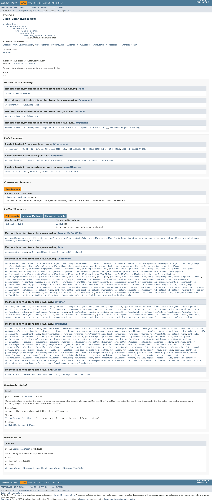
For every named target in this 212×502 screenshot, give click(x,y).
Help (60, 3)
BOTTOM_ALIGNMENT (34, 160)
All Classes (57, 8)
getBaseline (56, 238)
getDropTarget (92, 337)
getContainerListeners (187, 309)
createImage (99, 331)
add (7, 307)
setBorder (60, 290)
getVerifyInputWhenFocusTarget (21, 277)
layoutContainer (129, 238)
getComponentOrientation (58, 337)
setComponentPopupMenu (78, 290)
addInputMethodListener (128, 329)
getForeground (12, 339)
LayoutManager (26, 45)
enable (130, 263)
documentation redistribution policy (119, 499)
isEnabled (26, 347)
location (68, 350)
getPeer (191, 342)
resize (160, 358)
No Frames (42, 8)
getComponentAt (90, 309)
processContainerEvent (143, 314)
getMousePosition (77, 312)
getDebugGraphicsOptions (94, 269)
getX (99, 277)
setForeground (12, 293)
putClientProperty (41, 285)
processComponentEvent (47, 352)
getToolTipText (104, 274)
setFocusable (66, 360)
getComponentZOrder (164, 309)
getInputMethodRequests (183, 339)
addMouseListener (168, 329)
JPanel (81, 88)
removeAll (194, 314)
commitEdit (32, 238)
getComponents (145, 309)
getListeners (83, 271)
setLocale (132, 360)
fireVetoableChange (15, 266)
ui (42, 149)
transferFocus (36, 363)
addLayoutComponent (15, 238)
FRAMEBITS (35, 172)
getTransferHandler (164, 274)
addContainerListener (43, 307)
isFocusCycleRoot (134, 312)
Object (57, 369)
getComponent (74, 309)
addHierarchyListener (104, 329)
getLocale (28, 342)
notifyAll (67, 374)
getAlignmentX (74, 266)
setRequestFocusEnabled (186, 293)
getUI (31, 252)
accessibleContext (14, 160)
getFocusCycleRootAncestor (115, 337)
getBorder (145, 266)
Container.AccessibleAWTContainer (22, 116)
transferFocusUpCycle (81, 363)
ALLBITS (16, 172)
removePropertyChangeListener (78, 358)
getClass (36, 374)
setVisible (90, 295)
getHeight (165, 269)
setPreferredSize (163, 293)
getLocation (98, 271)
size (14, 363)
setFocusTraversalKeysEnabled (91, 360)
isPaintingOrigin (64, 279)
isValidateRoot (125, 279)
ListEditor (11, 197)
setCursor (37, 360)
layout (37, 314)
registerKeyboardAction (65, 285)
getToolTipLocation (85, 274)
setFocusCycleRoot (63, 317)
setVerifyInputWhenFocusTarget (67, 295)
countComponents (190, 307)
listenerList (11, 149)
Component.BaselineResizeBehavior (59, 127)
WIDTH (77, 172)
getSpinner (98, 238)
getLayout (62, 312)
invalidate (102, 312)
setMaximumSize (86, 293)
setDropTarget (51, 360)
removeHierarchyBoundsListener (70, 355)
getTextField (112, 238)
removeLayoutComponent (16, 241)
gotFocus (107, 344)
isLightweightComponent (160, 277)
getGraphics (152, 269)
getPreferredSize (14, 274)
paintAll (179, 350)
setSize (181, 360)
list (45, 314)
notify (57, 374)
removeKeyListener (154, 355)
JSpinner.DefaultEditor (23, 63)
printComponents (121, 314)
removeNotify (137, 285)
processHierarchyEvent (123, 352)
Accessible (114, 45)
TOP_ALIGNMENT (107, 160)
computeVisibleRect (79, 263)
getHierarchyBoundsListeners (64, 339)
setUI (68, 252)
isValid (9, 350)
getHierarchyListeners (92, 339)
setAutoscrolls (29, 290)
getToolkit (81, 344)
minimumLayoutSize (148, 238)
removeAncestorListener (117, 285)
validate (179, 317)
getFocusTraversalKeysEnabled (166, 337)
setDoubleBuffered (147, 290)
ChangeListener (129, 45)
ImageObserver (10, 45)
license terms (85, 499)
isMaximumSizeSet (139, 347)
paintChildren (164, 279)
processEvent (163, 314)
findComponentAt (39, 309)
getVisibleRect (76, 277)
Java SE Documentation (64, 495)
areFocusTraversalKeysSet (166, 307)
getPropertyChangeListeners (19, 344)
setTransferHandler (32, 295)
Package (15, 3)
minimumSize (71, 314)
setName (171, 360)
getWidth (90, 277)
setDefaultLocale (127, 290)
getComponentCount (127, 309)
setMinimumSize (103, 293)
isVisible (20, 350)
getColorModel (12, 337)
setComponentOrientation (17, 360)
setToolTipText (12, 295)
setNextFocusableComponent (126, 293)
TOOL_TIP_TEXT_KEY (29, 149)
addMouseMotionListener (191, 329)
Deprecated (44, 3)
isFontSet (89, 347)
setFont (200, 290)
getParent (180, 342)
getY (106, 277)
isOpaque (196, 277)
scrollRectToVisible (162, 287)
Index (54, 3)
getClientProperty (173, 266)
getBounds (157, 266)
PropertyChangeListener (63, 45)
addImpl (60, 307)
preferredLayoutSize (170, 238)
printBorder (68, 282)
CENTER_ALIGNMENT (54, 160)
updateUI (77, 252)
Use (30, 3)
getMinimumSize (130, 271)
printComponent (100, 282)
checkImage (44, 331)
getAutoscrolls (130, 266)
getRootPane (58, 274)
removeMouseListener (175, 355)
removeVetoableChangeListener (161, 285)
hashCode (47, 374)
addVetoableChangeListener (53, 263)
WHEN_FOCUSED (113, 149)
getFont (187, 337)
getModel (60, 224)
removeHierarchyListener (101, 355)
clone (8, 374)
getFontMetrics (136, 269)
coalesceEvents (72, 331)
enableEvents (11, 334)
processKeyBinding (147, 282)
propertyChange (190, 238)
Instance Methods (32, 216)
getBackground (179, 334)
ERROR (25, 172)
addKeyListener (150, 329)
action (8, 329)
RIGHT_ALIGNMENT (90, 160)
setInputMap (51, 293)
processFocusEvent (69, 352)
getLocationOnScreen (60, 342)
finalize (25, 374)
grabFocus (115, 277)
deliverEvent (11, 309)
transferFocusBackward (56, 363)
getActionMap (58, 266)
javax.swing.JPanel (27, 33)
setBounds (179, 358)
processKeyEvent (167, 282)
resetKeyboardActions (116, 287)
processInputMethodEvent (149, 352)
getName (169, 342)
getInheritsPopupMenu (182, 269)
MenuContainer (42, 45)
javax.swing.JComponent (26, 31)
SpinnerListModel (14, 224)
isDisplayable (12, 347)
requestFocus (34, 287)
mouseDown (91, 350)
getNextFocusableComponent (154, 271)
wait (76, 374)
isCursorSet (185, 344)
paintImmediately (14, 282)
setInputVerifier (68, 293)
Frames (33, 8)
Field (20, 11)
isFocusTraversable (72, 347)
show (199, 360)
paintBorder (149, 279)
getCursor (78, 337)
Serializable (83, 45)
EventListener (99, 45)
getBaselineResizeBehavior (77, 238)
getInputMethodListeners (156, 339)
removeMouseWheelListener (47, 358)
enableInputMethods (30, 334)
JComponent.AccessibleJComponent (22, 105)
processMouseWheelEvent (176, 352)
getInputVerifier (42, 271)
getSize (69, 274)
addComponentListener (30, 329)
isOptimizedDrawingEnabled (18, 279)
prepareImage (11, 352)
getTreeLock (94, 344)
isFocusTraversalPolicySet (18, 314)
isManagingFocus (182, 277)
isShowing (196, 347)
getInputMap (11, 271)
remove (175, 314)
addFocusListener (51, 329)
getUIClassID (43, 252)
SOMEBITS (68, 172)
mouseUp (151, 350)
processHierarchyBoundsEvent (95, 352)
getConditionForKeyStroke (67, 269)
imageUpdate (144, 344)
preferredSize (104, 314)
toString (22, 363)
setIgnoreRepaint (116, 360)
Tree (35, 3)
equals (16, 374)
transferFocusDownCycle (161, 317)
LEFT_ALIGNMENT (72, 160)
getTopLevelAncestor (142, 274)
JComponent (85, 100)
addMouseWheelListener (16, 331)
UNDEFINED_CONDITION (55, 149)
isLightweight (122, 347)
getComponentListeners (32, 337)
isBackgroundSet (169, 344)
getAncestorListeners (110, 266)
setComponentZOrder (42, 317)
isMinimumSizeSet (159, 347)
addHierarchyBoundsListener (77, 329)
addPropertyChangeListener (79, 307)
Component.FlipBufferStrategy (125, 127)
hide (124, 277)
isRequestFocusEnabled (104, 279)
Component (81, 122)
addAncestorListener (15, 263)
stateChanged (36, 241)
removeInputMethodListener (129, 355)
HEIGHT (45, 172)
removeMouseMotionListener (18, 358)
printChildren (84, 282)
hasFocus (131, 344)
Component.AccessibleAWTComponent (22, 127)
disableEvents (173, 331)
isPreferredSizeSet (179, 347)
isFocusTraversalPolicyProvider (180, 312)
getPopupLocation (178, 271)
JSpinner (7, 52)
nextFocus (168, 350)
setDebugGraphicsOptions (104, 290)
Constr (27, 11)
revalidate (144, 287)
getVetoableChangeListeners (53, 277)
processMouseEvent (186, 282)
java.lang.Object (10, 24)
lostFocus (79, 350)
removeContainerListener (17, 317)
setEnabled (164, 290)
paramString (58, 252)
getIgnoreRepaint (114, 339)
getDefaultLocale (117, 269)
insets (92, 312)
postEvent (191, 350)
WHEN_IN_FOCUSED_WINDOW (134, 149)
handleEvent (119, 344)
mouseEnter (115, 350)
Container (80, 111)
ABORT (8, 172)
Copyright (5, 499)
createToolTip (109, 263)
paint (137, 279)
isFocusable (39, 347)
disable (121, 263)
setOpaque (147, 293)
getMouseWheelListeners (151, 342)
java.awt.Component (17, 26)
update (129, 295)
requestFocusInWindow (69, 287)
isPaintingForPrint (44, 279)
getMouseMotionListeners (105, 342)
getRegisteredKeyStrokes (37, 274)
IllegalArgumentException (18, 418)
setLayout (142, 317)
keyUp (39, 350)
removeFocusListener (42, 355)
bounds (33, 331)
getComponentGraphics (16, 269)
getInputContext (133, 339)
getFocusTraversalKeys (16, 312)
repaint (182, 285)
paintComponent (180, 279)
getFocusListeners (140, 337)
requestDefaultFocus (15, 287)
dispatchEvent (190, 331)
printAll (56, 282)
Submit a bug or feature (11, 493)
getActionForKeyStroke (38, 266)
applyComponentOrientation (137, 307)
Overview (5, 3)
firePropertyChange (146, 263)
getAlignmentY (90, 266)
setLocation (145, 360)
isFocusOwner (53, 347)
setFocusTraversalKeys (183, 290)
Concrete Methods (55, 216)
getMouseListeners (81, 342)
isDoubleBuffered (137, 277)
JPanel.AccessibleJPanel (17, 93)
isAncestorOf (116, 312)
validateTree (192, 317)
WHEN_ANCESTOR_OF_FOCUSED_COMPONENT (86, 149)
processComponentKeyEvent (123, 282)
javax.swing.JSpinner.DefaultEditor (39, 35)
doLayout (24, 309)
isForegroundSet (104, 347)
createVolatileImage (131, 331)
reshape (133, 287)
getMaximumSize (113, 271)
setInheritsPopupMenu (32, 293)
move (159, 350)
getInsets (58, 271)
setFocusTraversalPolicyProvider (118, 317)
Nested (13, 11)
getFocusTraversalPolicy (42, 312)
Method (35, 11)
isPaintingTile (83, 279)
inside (155, 344)
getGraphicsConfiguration (34, 339)
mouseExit (128, 350)
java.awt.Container (20, 28)
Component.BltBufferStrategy (93, 127)
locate (59, 314)
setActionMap (181, 287)
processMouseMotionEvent (17, 285)
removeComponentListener (17, 355)
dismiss (43, 238)
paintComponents (87, 314)
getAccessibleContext (16, 252)
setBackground (46, 290)
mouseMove (140, 350)
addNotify (33, 263)
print (47, 282)
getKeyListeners (13, 342)
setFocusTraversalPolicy (86, 317)
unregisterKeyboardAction (111, 295)
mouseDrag (103, 350)
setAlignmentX (197, 287)
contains (95, 263)
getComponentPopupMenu (40, 269)
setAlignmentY (12, 290)
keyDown (30, 350)
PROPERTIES (56, 172)
